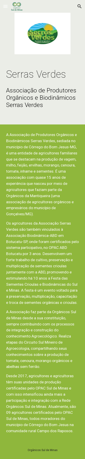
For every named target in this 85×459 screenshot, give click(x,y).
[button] (5, 6)
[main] (42, 74)
